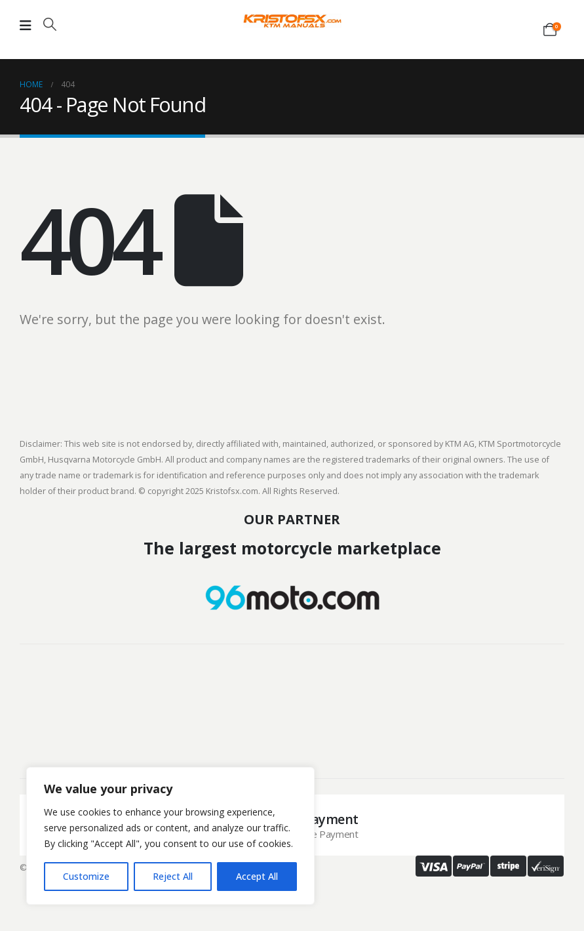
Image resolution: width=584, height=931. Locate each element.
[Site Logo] (292, 21)
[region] (170, 836)
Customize (86, 876)
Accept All (257, 876)
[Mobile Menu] (25, 25)
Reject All (173, 876)
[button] (50, 24)
